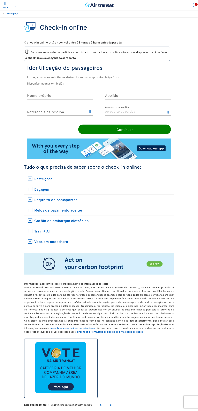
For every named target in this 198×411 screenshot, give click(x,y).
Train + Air (42, 231)
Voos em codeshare (51, 241)
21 (110, 404)
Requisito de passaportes (55, 199)
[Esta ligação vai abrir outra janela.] (90, 111)
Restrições (43, 178)
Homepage (12, 13)
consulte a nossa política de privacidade (73, 328)
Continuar (143, 129)
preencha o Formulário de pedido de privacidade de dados (110, 331)
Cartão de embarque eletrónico (61, 220)
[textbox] (138, 111)
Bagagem (41, 189)
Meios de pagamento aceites (58, 210)
